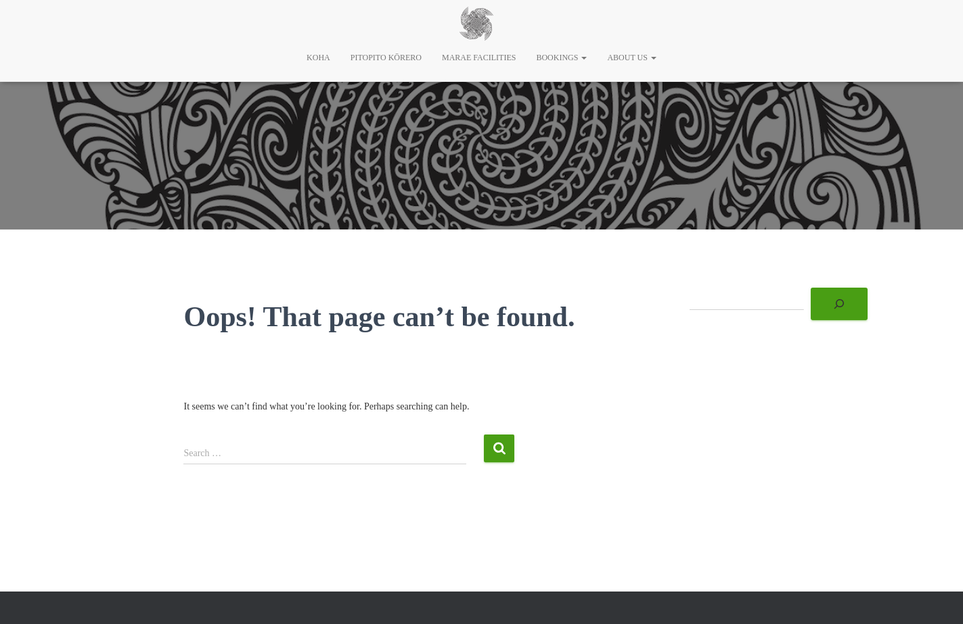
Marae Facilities (479, 57)
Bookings (561, 57)
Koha (318, 57)
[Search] (839, 304)
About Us (631, 57)
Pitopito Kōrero (386, 57)
